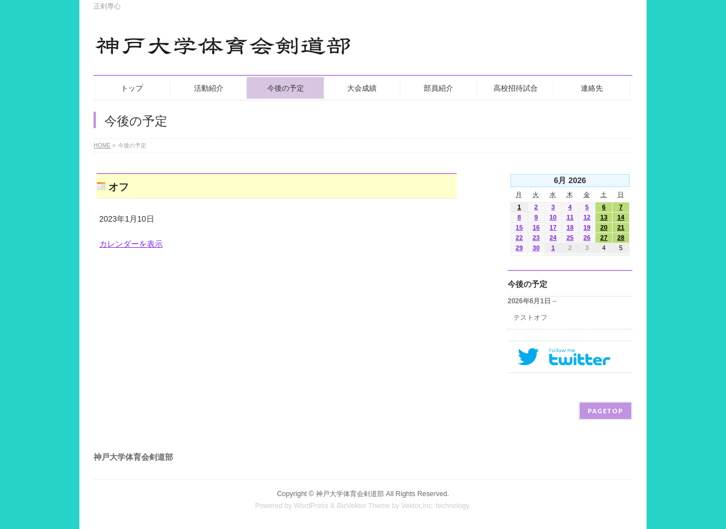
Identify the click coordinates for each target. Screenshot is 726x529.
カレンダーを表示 (131, 243)
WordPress (311, 506)
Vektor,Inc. (417, 506)
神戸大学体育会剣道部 (350, 494)
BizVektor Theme (363, 506)
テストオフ (530, 317)
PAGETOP (605, 410)
